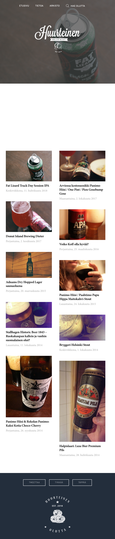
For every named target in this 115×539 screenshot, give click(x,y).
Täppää (82, 483)
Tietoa (39, 6)
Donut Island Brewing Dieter (25, 236)
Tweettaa (34, 483)
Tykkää (59, 483)
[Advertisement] (57, 114)
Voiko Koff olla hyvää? (73, 244)
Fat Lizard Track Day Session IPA (27, 186)
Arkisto (55, 6)
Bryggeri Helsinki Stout (74, 345)
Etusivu (24, 6)
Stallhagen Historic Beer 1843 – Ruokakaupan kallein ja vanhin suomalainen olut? (26, 336)
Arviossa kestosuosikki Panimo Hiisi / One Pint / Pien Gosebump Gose (81, 190)
